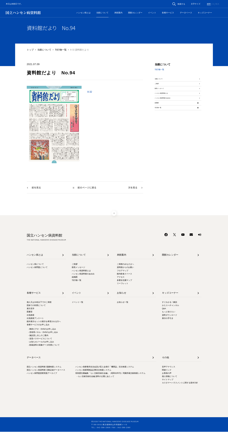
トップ (30, 49)
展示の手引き (167, 318)
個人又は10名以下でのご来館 (39, 302)
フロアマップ (122, 271)
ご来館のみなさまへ (125, 264)
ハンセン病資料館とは (166, 106)
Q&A (164, 309)
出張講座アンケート (35, 318)
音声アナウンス (168, 367)
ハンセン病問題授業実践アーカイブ (42, 373)
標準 (209, 4)
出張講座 (30, 315)
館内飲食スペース (124, 274)
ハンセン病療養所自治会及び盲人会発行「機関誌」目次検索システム (104, 367)
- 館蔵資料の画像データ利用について (44, 345)
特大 (217, 4)
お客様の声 (166, 373)
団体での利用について (36, 306)
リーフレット (122, 284)
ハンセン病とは (83, 12)
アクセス (120, 277)
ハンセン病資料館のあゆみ (169, 115)
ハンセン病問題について (37, 267)
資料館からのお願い (125, 267)
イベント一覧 (77, 302)
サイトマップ (167, 380)
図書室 (29, 312)
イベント (152, 12)
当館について (102, 12)
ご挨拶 (158, 89)
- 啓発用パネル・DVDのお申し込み (43, 332)
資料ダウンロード (169, 315)
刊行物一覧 (61, 49)
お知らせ (121, 293)
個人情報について (169, 377)
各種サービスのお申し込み (38, 325)
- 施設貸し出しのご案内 (38, 336)
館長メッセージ (163, 98)
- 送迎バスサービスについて (40, 339)
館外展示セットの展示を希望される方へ (44, 322)
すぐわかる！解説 (169, 302)
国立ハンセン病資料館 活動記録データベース (46, 370)
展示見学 (30, 309)
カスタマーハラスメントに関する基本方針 (180, 383)
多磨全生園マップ (124, 280)
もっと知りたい (168, 312)
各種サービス (168, 12)
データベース (186, 12)
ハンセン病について (35, 264)
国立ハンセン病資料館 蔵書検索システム (44, 367)
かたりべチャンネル (170, 306)
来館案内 (118, 12)
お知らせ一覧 (122, 302)
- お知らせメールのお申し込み (41, 342)
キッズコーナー (205, 12)
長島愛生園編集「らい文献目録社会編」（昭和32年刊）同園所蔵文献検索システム (110, 373)
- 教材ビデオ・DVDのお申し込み (42, 329)
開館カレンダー (135, 12)
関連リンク (166, 370)
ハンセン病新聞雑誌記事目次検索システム (93, 370)
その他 (165, 357)
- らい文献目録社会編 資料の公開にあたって (95, 377)
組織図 (158, 123)
